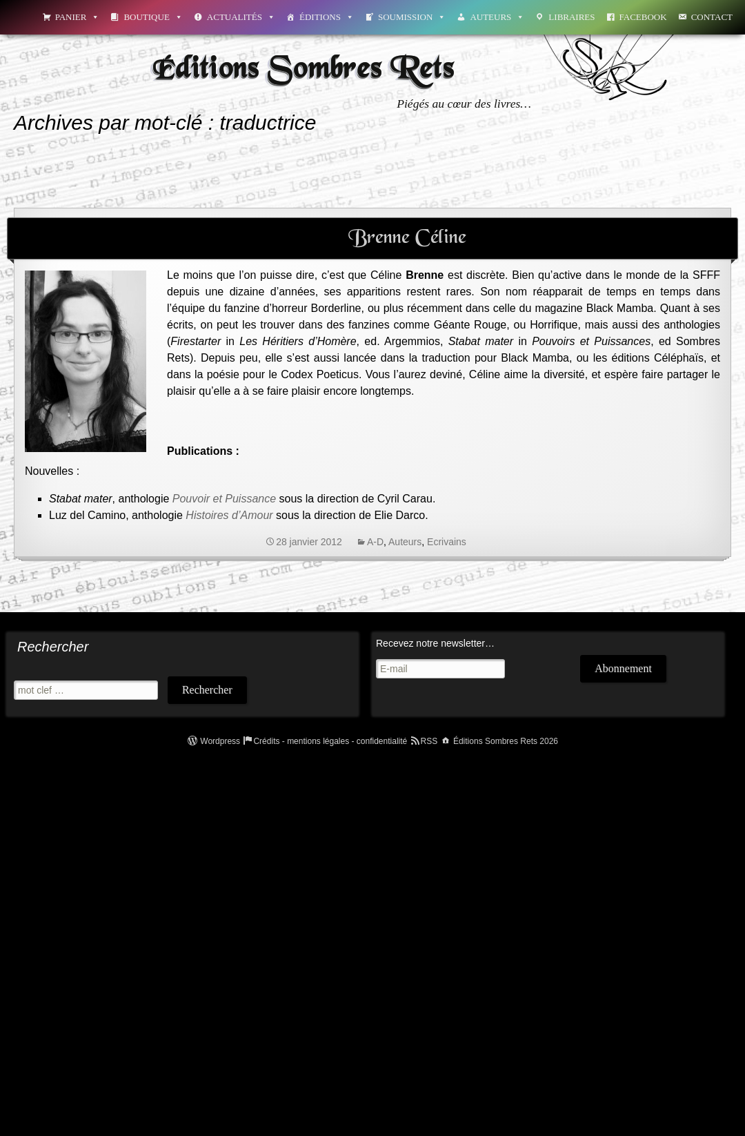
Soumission (412, 17)
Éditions (326, 17)
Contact (712, 17)
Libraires (571, 17)
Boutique (152, 17)
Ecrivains (446, 541)
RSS (429, 741)
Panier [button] (77, 17)
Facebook (643, 17)
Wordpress (220, 741)
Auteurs (497, 17)
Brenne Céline (407, 238)
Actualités (241, 17)
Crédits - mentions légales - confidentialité (330, 741)
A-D (375, 541)
